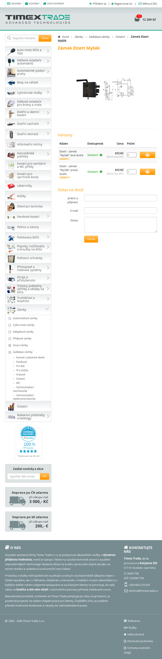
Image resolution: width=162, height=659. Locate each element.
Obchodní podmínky (138, 641)
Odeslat (91, 239)
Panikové (21, 361)
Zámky (79, 37)
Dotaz (74, 220)
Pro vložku (22, 370)
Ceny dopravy (53, 3)
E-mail (74, 210)
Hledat (45, 38)
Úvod (65, 37)
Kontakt (32, 3)
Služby (130, 627)
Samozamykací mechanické (23, 388)
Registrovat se (123, 3)
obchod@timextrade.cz (143, 591)
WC (18, 383)
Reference (132, 621)
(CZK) (150, 3)
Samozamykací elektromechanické (24, 396)
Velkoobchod (134, 634)
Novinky (14, 3)
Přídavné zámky (29, 338)
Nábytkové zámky (29, 332)
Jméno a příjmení (73, 200)
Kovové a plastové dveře (30, 357)
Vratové (20, 374)
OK (45, 476)
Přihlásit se (99, 3)
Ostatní (20, 378)
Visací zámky (29, 345)
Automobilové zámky (29, 318)
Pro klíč (20, 366)
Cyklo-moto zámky (29, 325)
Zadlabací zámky (29, 352)
